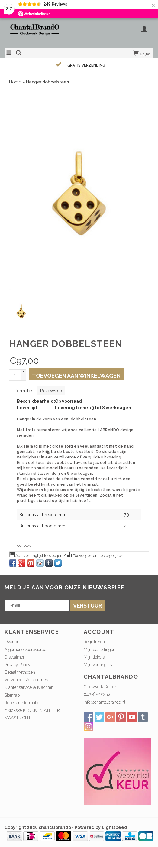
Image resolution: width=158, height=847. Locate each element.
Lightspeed (114, 827)
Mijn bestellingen (99, 649)
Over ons (13, 641)
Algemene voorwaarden (27, 649)
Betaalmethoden (20, 672)
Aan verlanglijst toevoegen (36, 555)
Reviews (51, 390)
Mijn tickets (94, 657)
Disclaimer (14, 657)
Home (15, 82)
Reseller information (23, 702)
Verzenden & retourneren (28, 679)
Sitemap (12, 695)
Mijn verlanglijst (98, 664)
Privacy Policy (18, 664)
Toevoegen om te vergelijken (95, 555)
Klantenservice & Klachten (29, 687)
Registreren (94, 641)
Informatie (22, 390)
